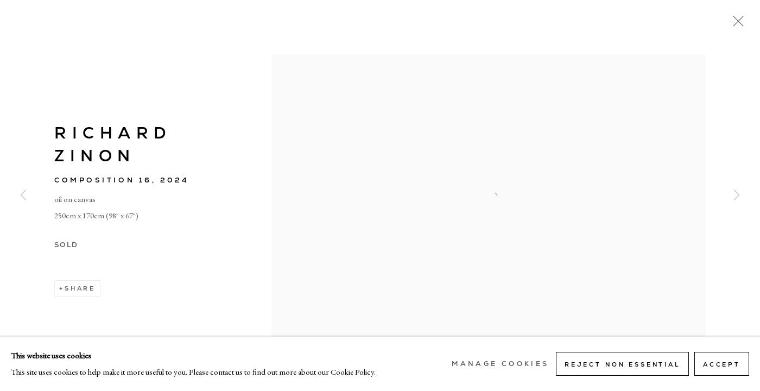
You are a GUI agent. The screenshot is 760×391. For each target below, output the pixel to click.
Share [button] (80, 288)
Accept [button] (721, 364)
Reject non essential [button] (622, 364)
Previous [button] (23, 195)
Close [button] (735, 24)
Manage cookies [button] (500, 364)
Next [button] (736, 195)
